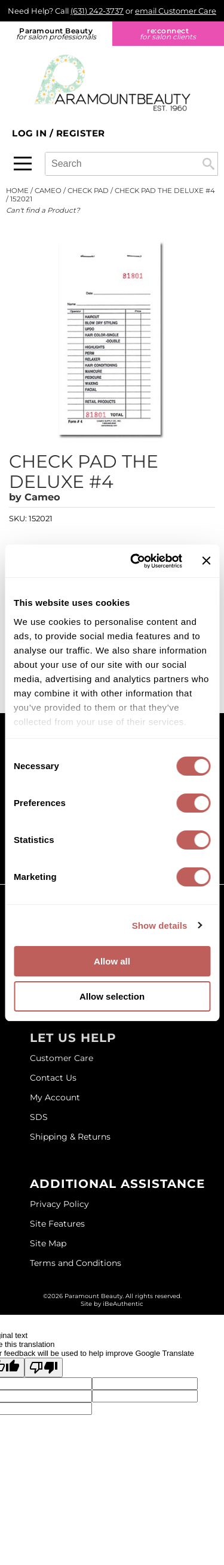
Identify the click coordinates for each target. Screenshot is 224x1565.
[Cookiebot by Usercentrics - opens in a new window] (135, 561)
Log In (31, 133)
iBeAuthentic (123, 1304)
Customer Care (61, 1058)
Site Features (57, 1223)
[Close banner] (206, 560)
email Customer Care (175, 10)
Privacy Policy (59, 1204)
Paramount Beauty (56, 33)
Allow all (112, 961)
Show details (160, 925)
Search (208, 164)
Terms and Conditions (75, 1263)
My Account (55, 1097)
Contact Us (53, 1077)
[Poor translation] (43, 1367)
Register (80, 133)
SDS (39, 1117)
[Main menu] (23, 163)
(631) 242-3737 (97, 10)
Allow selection (112, 996)
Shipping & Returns (70, 1136)
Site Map (48, 1243)
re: (168, 33)
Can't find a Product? (43, 210)
